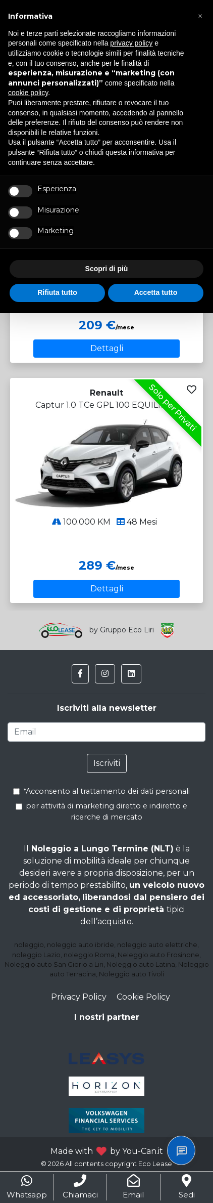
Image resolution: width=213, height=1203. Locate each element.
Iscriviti (106, 763)
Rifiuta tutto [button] (57, 292)
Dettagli (106, 348)
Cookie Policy (143, 997)
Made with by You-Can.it (106, 1151)
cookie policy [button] (28, 93)
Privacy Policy (79, 997)
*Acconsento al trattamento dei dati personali (104, 791)
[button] (80, 673)
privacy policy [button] (131, 43)
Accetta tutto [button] (156, 292)
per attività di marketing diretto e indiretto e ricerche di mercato (102, 811)
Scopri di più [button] (106, 269)
